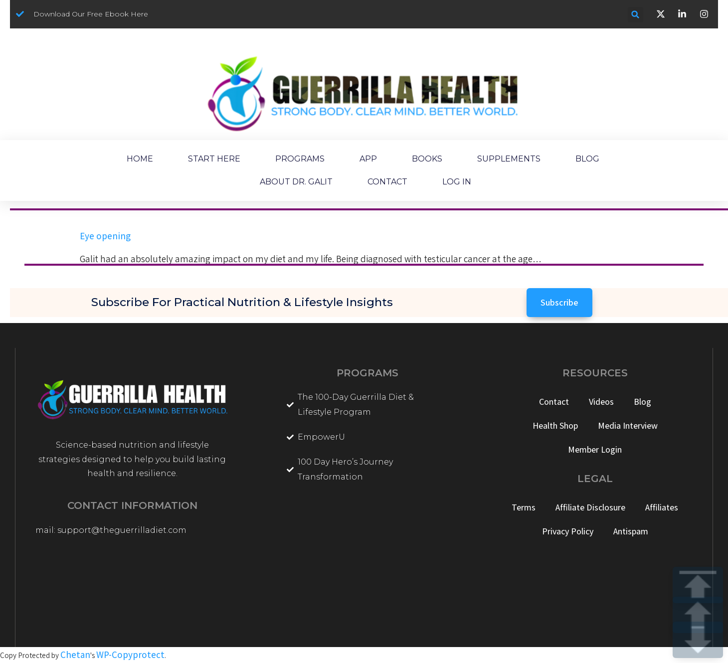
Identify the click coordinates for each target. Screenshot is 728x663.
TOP (698, 585)
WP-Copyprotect (130, 655)
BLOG (587, 159)
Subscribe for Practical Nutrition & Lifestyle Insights (242, 302)
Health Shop (555, 425)
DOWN (698, 640)
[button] (635, 14)
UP (698, 615)
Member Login (595, 449)
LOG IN (456, 181)
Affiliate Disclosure (590, 507)
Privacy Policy (567, 531)
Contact (554, 401)
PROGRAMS (300, 159)
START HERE (214, 159)
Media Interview (628, 425)
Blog (642, 401)
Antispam (630, 531)
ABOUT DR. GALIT (296, 181)
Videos (601, 401)
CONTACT (387, 181)
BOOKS (427, 159)
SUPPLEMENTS (509, 159)
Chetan (75, 655)
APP (368, 159)
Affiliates (661, 507)
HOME (140, 159)
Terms (524, 507)
